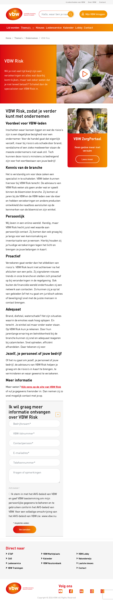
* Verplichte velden (21, 523)
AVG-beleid (14, 488)
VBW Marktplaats (51, 554)
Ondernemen (32, 38)
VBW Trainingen (15, 567)
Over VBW (92, 2)
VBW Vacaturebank (52, 563)
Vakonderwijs (85, 558)
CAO (10, 558)
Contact (102, 2)
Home (8, 38)
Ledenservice (14, 563)
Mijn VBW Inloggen (93, 14)
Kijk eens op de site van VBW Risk (41, 387)
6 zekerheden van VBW (75, 2)
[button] (27, 28)
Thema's (18, 38)
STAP (10, 554)
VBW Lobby (84, 554)
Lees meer (87, 159)
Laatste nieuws (86, 563)
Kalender (47, 558)
